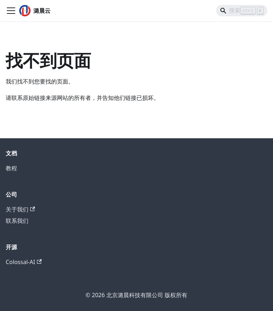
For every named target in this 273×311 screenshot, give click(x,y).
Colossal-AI (24, 262)
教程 (11, 168)
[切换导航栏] (11, 10)
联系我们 (17, 221)
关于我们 (20, 209)
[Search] (241, 10)
